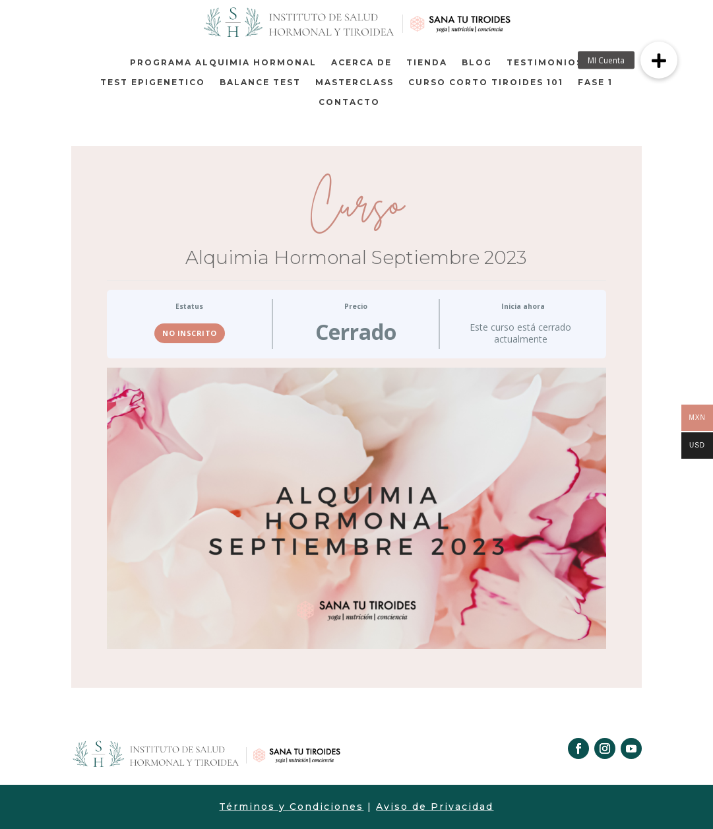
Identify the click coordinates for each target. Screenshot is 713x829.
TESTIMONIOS (545, 62)
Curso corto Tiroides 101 (485, 82)
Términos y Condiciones (291, 806)
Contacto (349, 102)
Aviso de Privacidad (434, 806)
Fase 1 (595, 82)
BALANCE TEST (260, 82)
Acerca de (361, 62)
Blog (477, 62)
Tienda (426, 62)
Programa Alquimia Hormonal (223, 62)
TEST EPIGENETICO (152, 82)
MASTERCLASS (354, 82)
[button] (658, 60)
